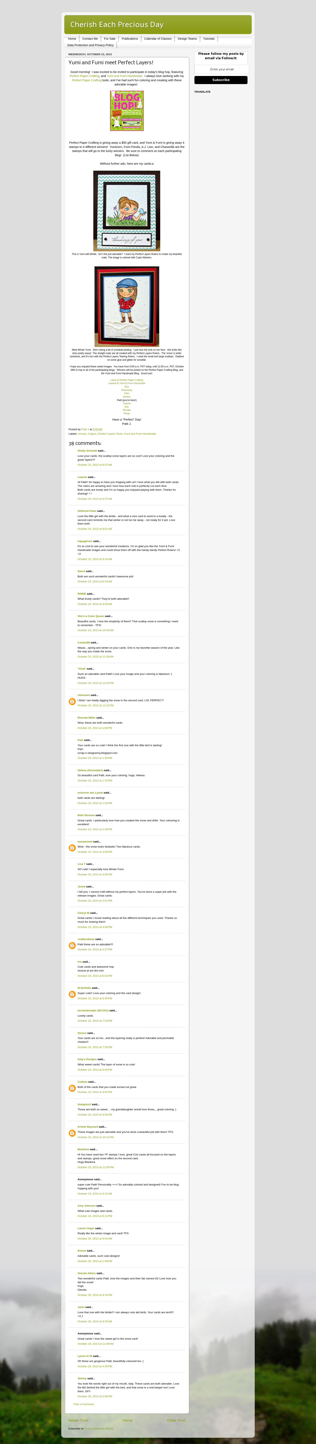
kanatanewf (85, 841)
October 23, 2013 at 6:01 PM (95, 975)
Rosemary (126, 390)
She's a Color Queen (91, 616)
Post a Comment (84, 1404)
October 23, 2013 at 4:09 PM (95, 927)
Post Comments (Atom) (99, 1428)
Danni (81, 571)
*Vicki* (82, 668)
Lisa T (81, 863)
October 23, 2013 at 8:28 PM (95, 1069)
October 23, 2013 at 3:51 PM (95, 900)
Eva (127, 386)
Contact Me (90, 38)
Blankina (83, 1149)
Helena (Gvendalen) (90, 770)
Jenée (81, 886)
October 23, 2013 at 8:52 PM (95, 1092)
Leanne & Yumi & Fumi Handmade (126, 383)
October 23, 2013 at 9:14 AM (95, 559)
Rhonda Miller (87, 717)
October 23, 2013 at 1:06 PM (95, 727)
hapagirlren (85, 541)
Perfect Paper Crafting (84, 76)
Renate (127, 410)
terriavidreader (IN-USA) (93, 1010)
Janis (81, 1307)
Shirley (82, 1378)
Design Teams (187, 38)
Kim (127, 406)
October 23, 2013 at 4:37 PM (95, 949)
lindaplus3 (84, 1104)
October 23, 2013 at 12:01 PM (96, 683)
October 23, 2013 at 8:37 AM (95, 464)
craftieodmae (86, 939)
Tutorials (209, 38)
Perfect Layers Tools (110, 433)
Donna (82, 1250)
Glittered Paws (87, 510)
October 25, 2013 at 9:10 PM (95, 1294)
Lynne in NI (85, 1356)
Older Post (176, 1420)
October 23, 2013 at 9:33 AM (95, 581)
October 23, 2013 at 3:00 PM (95, 851)
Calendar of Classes (158, 38)
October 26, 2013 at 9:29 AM (95, 1321)
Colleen (82, 1081)
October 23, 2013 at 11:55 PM (96, 1167)
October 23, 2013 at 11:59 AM (95, 656)
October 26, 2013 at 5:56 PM (95, 1396)
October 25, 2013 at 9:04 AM (95, 1238)
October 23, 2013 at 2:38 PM (95, 829)
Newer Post (78, 1420)
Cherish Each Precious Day (116, 24)
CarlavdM (84, 642)
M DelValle (84, 987)
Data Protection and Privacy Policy (90, 45)
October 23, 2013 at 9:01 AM (95, 528)
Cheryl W (83, 912)
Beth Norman (86, 815)
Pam (126, 393)
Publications (130, 38)
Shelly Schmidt (87, 450)
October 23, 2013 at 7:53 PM (95, 1020)
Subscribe (221, 80)
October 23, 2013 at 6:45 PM (95, 998)
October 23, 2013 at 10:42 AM (95, 630)
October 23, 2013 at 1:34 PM (95, 803)
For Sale (109, 38)
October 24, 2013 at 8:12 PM (95, 1216)
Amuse (82, 433)
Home (72, 38)
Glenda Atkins (87, 1273)
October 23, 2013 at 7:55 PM (95, 1047)
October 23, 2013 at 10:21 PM (96, 1137)
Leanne (127, 403)
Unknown (84, 695)
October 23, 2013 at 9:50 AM (95, 604)
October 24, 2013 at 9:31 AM (95, 1193)
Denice (127, 396)
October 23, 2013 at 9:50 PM (95, 1114)
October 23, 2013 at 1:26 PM (95, 757)
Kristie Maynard (88, 1126)
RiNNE (82, 593)
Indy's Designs (87, 1059)
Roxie (127, 413)
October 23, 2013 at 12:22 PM (96, 705)
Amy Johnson (87, 1205)
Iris (80, 961)
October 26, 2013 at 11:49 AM (95, 1343)
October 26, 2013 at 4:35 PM (95, 1366)
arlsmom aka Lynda (90, 792)
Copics (92, 433)
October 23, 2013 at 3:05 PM (95, 874)
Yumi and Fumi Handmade (124, 76)
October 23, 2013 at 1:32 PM (95, 780)
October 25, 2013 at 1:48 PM (95, 1261)
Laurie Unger (86, 1228)
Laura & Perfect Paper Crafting (126, 380)
